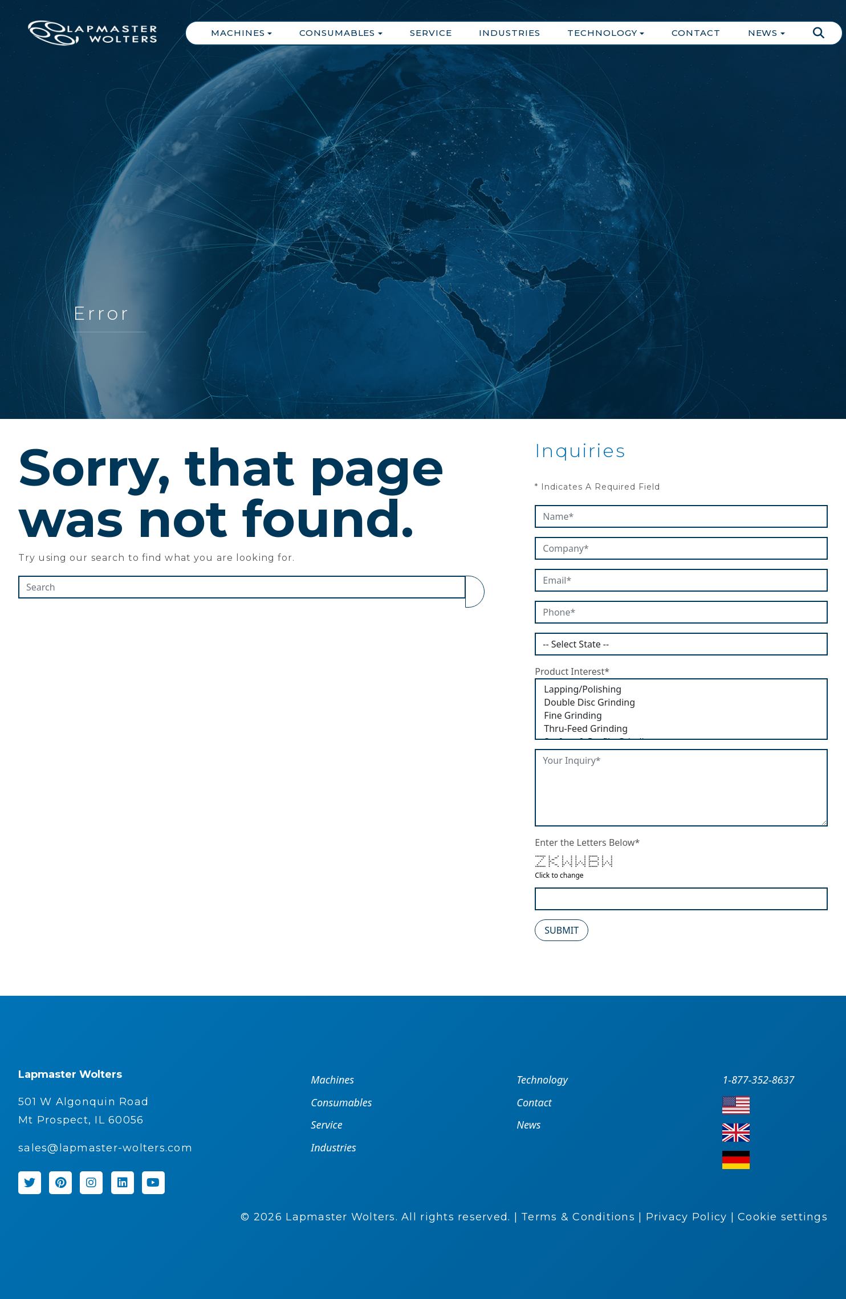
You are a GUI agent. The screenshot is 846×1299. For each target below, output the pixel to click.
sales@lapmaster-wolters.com (105, 1148)
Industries (509, 32)
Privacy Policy (686, 1217)
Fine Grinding (681, 715)
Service (431, 32)
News (528, 1124)
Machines (332, 1079)
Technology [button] (603, 32)
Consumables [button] (338, 32)
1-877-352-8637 (758, 1079)
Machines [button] (239, 32)
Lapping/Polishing (681, 689)
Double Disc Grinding (681, 702)
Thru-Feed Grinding (681, 728)
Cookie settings (783, 1217)
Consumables (341, 1102)
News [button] (764, 32)
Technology (541, 1079)
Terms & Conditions (578, 1217)
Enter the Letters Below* (587, 842)
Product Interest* (572, 671)
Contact (696, 32)
